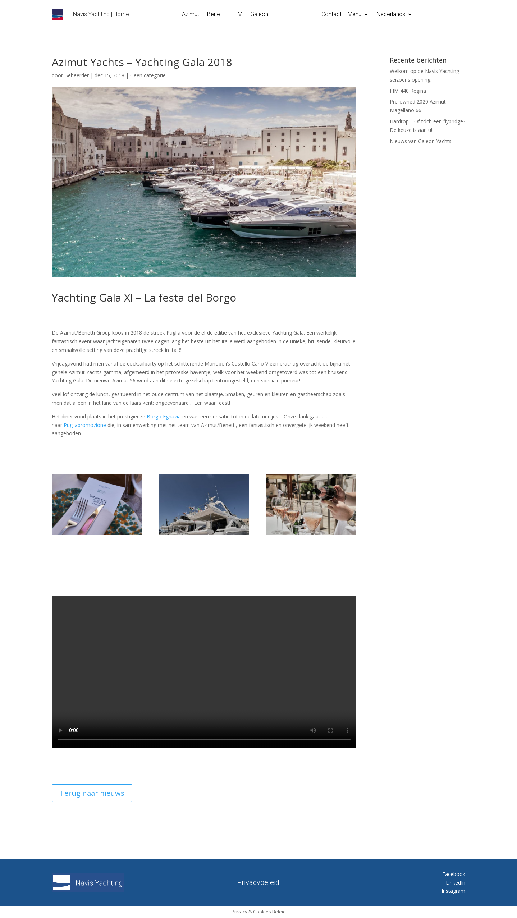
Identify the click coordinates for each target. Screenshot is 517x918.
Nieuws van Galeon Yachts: (421, 141)
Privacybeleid (258, 881)
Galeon (259, 15)
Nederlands (390, 15)
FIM (237, 15)
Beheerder (76, 75)
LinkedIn (455, 882)
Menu (354, 15)
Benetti (216, 15)
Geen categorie (148, 75)
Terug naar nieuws (92, 793)
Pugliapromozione (85, 425)
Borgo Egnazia (164, 416)
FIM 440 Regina (408, 90)
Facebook (453, 874)
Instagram (453, 890)
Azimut (190, 15)
